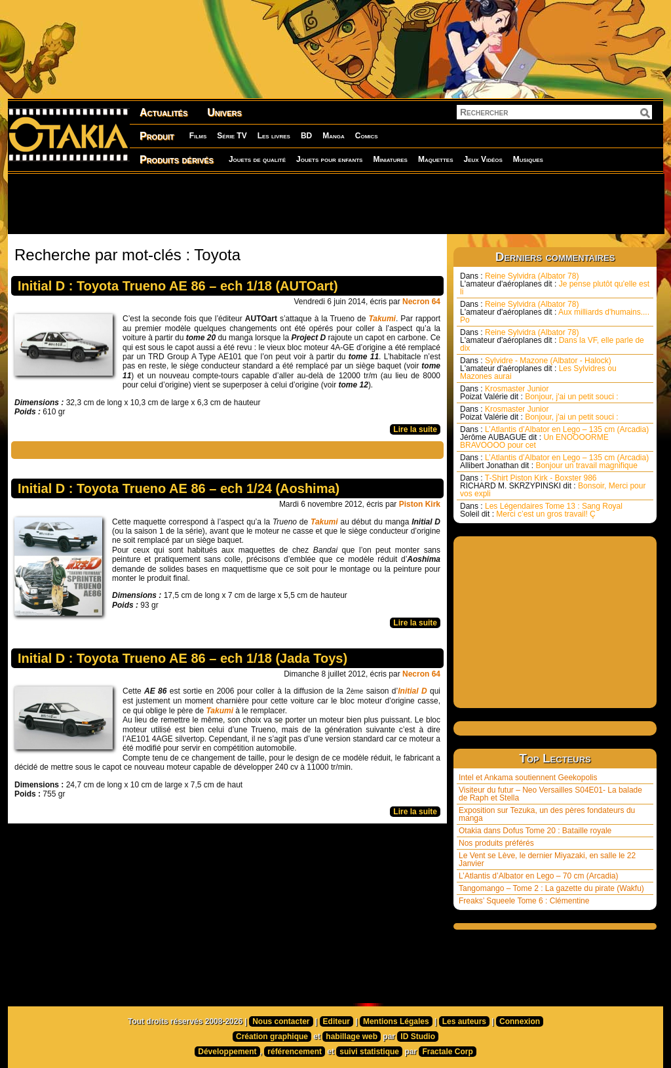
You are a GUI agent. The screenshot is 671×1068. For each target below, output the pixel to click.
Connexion (519, 1021)
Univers (224, 112)
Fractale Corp (447, 1051)
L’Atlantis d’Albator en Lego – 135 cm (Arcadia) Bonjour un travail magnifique (554, 461)
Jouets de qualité (257, 159)
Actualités (163, 112)
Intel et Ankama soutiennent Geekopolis (528, 777)
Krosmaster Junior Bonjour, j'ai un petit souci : (539, 392)
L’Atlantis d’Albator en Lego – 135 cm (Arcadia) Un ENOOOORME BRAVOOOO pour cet (554, 437)
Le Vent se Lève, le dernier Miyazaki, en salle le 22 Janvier (547, 859)
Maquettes (435, 159)
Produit (157, 136)
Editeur (336, 1021)
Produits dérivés (177, 159)
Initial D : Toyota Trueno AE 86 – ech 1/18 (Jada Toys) (182, 658)
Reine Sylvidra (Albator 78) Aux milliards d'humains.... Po (554, 312)
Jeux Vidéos (482, 159)
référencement (294, 1051)
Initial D (412, 691)
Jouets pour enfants (329, 159)
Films (197, 135)
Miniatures (390, 159)
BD (306, 135)
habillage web (351, 1036)
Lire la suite (415, 429)
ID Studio (417, 1036)
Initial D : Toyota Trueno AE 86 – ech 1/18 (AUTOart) (178, 286)
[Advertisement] (335, 203)
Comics (366, 135)
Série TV (231, 135)
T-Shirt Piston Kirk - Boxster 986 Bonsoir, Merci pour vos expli (552, 485)
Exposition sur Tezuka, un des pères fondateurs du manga (547, 814)
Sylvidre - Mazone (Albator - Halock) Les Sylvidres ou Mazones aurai (538, 368)
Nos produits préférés (496, 843)
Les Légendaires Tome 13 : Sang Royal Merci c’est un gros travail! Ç (541, 510)
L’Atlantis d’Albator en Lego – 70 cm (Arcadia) (538, 875)
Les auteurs (464, 1021)
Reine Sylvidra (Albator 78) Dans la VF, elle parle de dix (552, 340)
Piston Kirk (419, 504)
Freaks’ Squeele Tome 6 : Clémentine (524, 900)
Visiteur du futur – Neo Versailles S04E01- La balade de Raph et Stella (550, 793)
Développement (227, 1051)
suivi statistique (369, 1051)
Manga (333, 135)
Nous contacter (280, 1021)
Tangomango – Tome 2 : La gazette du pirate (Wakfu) (551, 888)
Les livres (274, 135)
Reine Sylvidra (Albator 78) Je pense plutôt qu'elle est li (554, 283)
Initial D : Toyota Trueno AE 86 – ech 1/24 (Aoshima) (178, 488)
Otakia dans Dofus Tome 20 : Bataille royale (535, 830)
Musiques (528, 159)
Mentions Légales (396, 1021)
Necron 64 (421, 301)
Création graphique (272, 1036)
